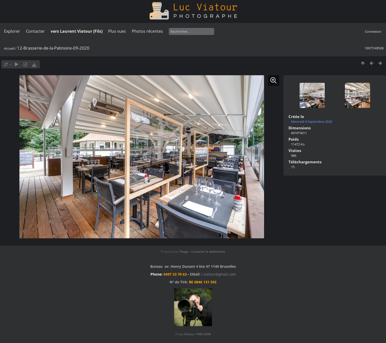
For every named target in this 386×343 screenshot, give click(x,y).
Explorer (12, 31)
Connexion (373, 31)
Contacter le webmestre (208, 251)
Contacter (35, 31)
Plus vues (117, 31)
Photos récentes (147, 31)
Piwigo (184, 251)
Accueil (9, 48)
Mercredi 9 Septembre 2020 (311, 121)
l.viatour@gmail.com (218, 274)
